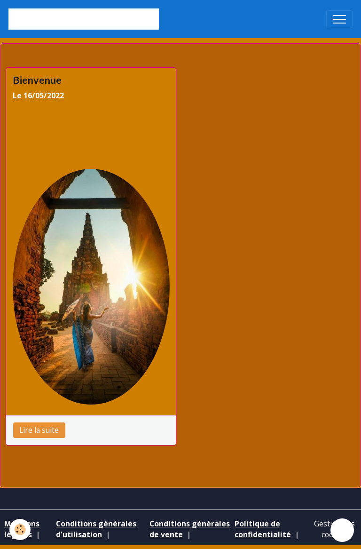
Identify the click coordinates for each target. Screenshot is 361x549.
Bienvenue (37, 80)
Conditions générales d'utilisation (96, 529)
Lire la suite (39, 430)
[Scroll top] (342, 530)
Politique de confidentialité (263, 529)
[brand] (83, 19)
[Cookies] (20, 529)
